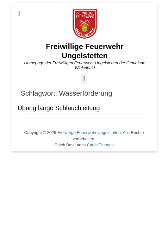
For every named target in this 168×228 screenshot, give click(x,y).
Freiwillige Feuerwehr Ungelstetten (84, 51)
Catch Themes (100, 144)
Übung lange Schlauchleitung (59, 107)
